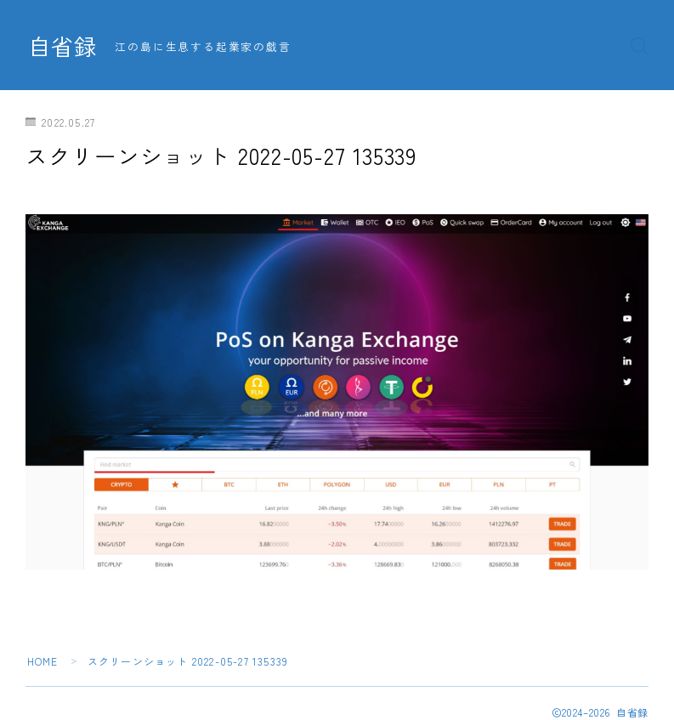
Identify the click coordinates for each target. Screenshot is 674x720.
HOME (43, 661)
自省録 (63, 46)
